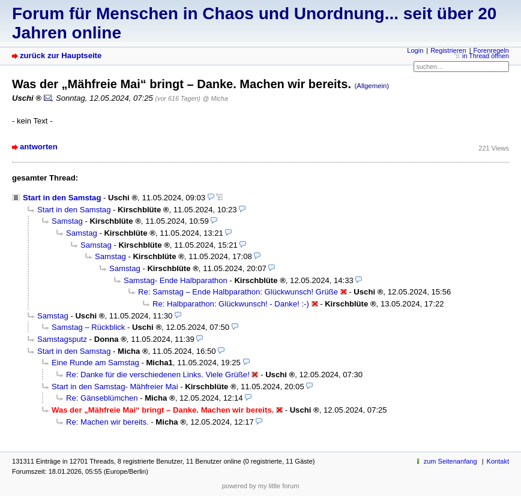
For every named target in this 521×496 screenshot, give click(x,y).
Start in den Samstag (62, 197)
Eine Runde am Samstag (95, 362)
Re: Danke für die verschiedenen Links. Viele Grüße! (158, 374)
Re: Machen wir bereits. (107, 421)
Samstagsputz (62, 339)
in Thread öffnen (485, 55)
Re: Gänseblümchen (102, 397)
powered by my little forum (261, 485)
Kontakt (498, 461)
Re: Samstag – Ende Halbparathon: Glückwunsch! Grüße (238, 291)
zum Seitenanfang (450, 461)
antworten (39, 146)
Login (415, 50)
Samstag (67, 221)
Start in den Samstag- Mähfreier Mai (115, 386)
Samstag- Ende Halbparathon (175, 280)
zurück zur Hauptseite (60, 55)
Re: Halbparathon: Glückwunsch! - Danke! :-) (230, 303)
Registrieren (448, 50)
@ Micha (215, 98)
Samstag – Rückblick (88, 327)
